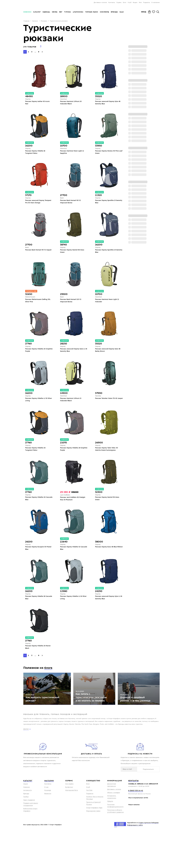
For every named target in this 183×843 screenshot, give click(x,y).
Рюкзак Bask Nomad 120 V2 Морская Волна (71, 302)
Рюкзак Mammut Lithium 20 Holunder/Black (71, 101)
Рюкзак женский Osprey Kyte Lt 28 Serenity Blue (108, 602)
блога (48, 673)
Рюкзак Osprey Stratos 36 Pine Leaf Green (107, 152)
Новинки (27, 12)
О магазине (155, 2)
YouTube (89, 801)
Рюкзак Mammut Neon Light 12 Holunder (107, 302)
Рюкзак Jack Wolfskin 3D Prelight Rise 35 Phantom (73, 502)
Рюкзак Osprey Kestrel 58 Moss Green (73, 252)
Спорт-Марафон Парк (94, 818)
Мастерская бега (71, 801)
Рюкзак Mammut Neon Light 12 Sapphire (72, 152)
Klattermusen (30, 298)
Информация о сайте (135, 836)
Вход (143, 12)
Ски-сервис (69, 794)
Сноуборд (104, 12)
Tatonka (98, 398)
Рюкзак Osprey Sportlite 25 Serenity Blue (106, 252)
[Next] (42, 50)
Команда (47, 801)
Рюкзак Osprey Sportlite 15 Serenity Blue (106, 202)
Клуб (129, 2)
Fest (140, 2)
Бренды (114, 12)
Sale (121, 12)
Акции (25, 794)
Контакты (111, 2)
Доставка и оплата (100, 2)
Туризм (67, 12)
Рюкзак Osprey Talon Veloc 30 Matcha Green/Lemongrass (107, 452)
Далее (26, 740)
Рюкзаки (44, 21)
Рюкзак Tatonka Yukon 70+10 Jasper (107, 402)
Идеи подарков (29, 810)
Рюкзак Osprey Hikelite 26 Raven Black (38, 652)
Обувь (54, 12)
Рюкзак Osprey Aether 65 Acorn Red (38, 101)
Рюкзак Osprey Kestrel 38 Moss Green (107, 502)
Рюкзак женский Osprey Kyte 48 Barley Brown (108, 352)
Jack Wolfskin (65, 498)
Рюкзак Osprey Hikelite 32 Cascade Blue (70, 552)
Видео (135, 2)
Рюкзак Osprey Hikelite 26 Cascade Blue (36, 502)
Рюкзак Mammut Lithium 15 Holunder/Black (71, 402)
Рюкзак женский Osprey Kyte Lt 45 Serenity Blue (73, 352)
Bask (62, 198)
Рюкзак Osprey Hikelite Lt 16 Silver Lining (71, 602)
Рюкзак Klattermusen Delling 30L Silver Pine (38, 302)
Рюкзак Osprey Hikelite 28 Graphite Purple (70, 452)
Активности (27, 801)
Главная (26, 21)
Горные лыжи (91, 12)
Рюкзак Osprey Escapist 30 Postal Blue (38, 552)
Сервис (118, 2)
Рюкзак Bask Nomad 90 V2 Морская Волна (71, 202)
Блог (124, 2)
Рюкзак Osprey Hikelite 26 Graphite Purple (36, 352)
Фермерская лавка (93, 821)
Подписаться (152, 780)
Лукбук (26, 807)
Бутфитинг (69, 798)
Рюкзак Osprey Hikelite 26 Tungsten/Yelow (36, 452)
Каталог (37, 12)
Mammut (63, 98)
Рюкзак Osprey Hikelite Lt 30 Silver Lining (37, 402)
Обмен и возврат (113, 803)
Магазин (49, 791)
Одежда (46, 12)
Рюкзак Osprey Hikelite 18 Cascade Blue (35, 602)
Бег (60, 12)
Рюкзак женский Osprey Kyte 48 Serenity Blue (108, 101)
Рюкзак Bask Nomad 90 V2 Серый (39, 250)
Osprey (28, 98)
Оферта (110, 812)
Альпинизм (78, 12)
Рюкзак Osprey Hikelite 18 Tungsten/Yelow (35, 152)
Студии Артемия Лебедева (148, 833)
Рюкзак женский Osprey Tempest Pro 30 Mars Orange (39, 202)
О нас (46, 798)
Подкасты (146, 2)
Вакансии (47, 804)
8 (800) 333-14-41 (135, 801)
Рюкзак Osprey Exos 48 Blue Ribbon (106, 552)
